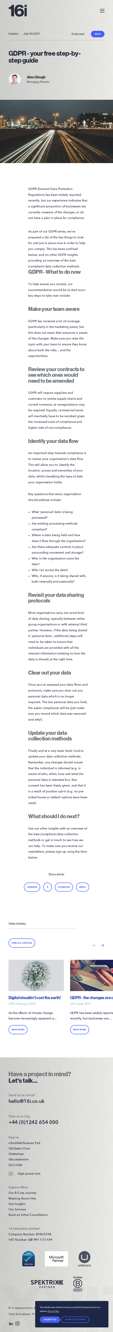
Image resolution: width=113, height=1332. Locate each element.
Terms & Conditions (19, 1314)
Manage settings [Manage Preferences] (75, 1319)
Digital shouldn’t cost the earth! (35, 998)
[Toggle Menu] (100, 10)
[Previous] (94, 945)
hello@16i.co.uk (26, 1101)
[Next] (102, 945)
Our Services (17, 1209)
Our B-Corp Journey (23, 1192)
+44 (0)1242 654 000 (33, 1122)
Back (98, 34)
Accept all (50, 1319)
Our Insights (17, 1204)
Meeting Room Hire (22, 1198)
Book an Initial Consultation (28, 1215)
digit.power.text (24, 1174)
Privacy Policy (53, 1311)
